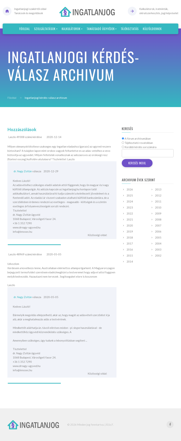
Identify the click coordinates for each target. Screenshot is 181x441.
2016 (130, 249)
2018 (130, 237)
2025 (130, 195)
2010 (158, 207)
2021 (130, 219)
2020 (130, 225)
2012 (158, 195)
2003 (158, 249)
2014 (130, 261)
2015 (130, 255)
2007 (158, 225)
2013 (158, 189)
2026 (130, 189)
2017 (130, 243)
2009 (158, 213)
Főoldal (11, 97)
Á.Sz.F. (109, 424)
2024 (130, 201)
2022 (130, 213)
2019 (130, 231)
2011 (158, 201)
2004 (158, 243)
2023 (130, 207)
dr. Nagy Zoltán (23, 171)
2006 (158, 231)
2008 (158, 219)
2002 (158, 255)
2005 (158, 237)
